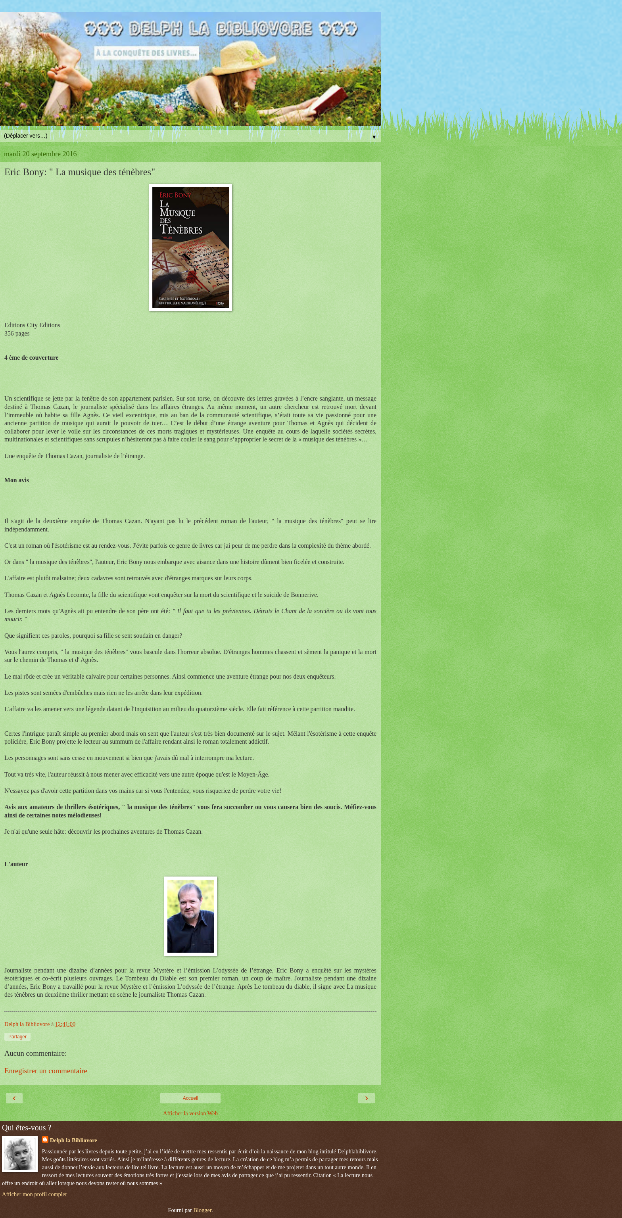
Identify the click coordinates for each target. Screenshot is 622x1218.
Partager (17, 1037)
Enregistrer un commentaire (45, 1070)
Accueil (190, 1098)
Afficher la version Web (190, 1113)
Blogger (202, 1210)
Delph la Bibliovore (73, 1140)
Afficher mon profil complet (34, 1194)
